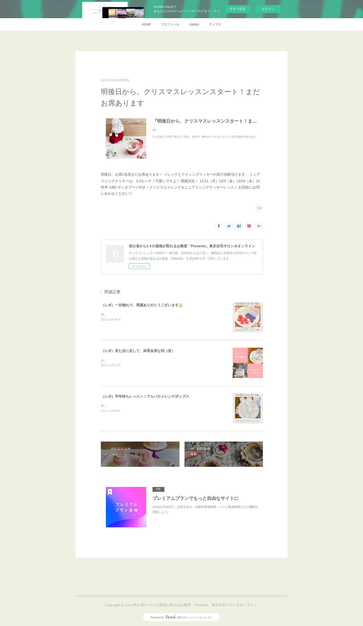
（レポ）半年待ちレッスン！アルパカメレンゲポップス (145, 396)
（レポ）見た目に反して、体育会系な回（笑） (138, 351)
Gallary (194, 24)
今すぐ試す (238, 9)
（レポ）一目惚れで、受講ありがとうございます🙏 (142, 305)
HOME (146, 24)
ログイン (268, 9)
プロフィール (170, 24)
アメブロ (215, 24)
